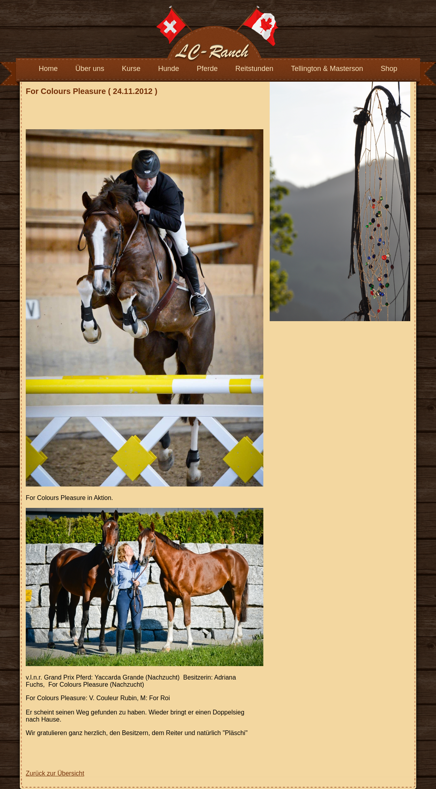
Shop (389, 69)
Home (48, 69)
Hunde (168, 69)
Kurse (131, 69)
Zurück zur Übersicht (55, 773)
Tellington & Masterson (327, 69)
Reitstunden (254, 69)
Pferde (207, 69)
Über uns (89, 69)
